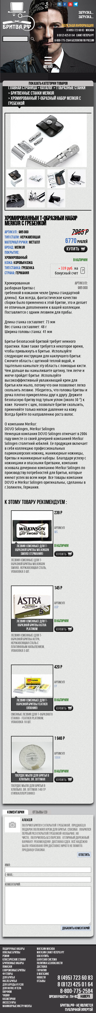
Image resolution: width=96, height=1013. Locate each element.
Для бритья (9, 977)
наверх (85, 996)
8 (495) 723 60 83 (75, 30)
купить (73, 248)
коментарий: (13, 884)
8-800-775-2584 (63, 40)
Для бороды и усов (13, 984)
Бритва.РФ (19, 16)
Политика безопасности (49, 963)
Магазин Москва (46, 949)
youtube (70, 4)
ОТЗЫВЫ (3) (40, 812)
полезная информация (77, 25)
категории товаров (48, 83)
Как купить (43, 956)
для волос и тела (12, 988)
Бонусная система (47, 959)
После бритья (10, 981)
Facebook (65, 4)
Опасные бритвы (11, 952)
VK (59, 4)
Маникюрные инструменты (17, 1006)
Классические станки (14, 959)
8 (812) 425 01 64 (66, 35)
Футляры (8, 974)
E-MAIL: (9, 875)
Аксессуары (9, 1002)
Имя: (8, 865)
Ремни (6, 956)
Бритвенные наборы (13, 963)
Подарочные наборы (14, 949)
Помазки (7, 966)
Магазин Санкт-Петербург (50, 952)
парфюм (7, 992)
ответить (84, 855)
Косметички (9, 999)
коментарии (15, 812)
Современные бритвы (14, 970)
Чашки (6, 995)
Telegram (75, 4)
